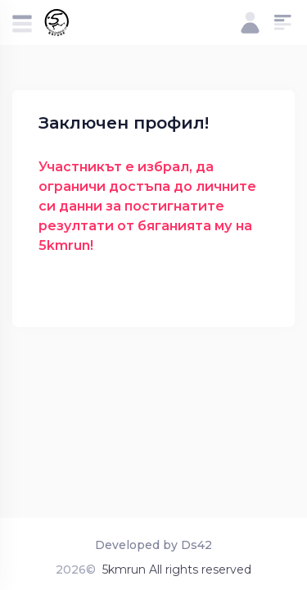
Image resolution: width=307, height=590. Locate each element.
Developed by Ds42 (153, 545)
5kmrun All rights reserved (176, 569)
